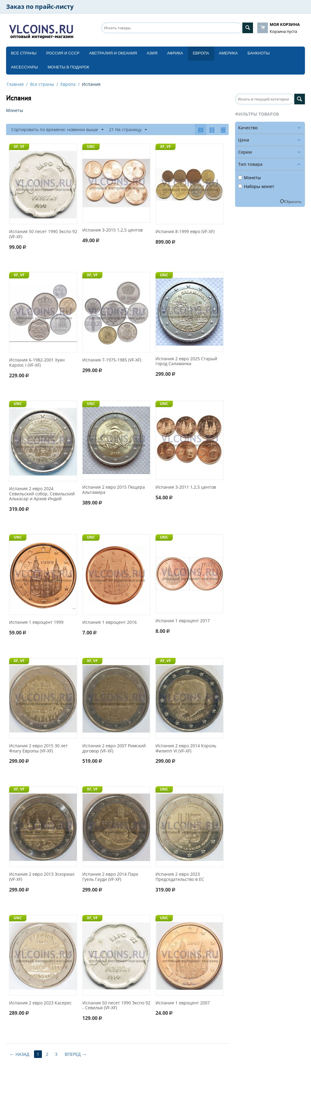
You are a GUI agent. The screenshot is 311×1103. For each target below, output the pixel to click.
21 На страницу (128, 130)
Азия (152, 53)
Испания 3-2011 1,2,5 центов (186, 487)
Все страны (23, 53)
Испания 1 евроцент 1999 (36, 622)
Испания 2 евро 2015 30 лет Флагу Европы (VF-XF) (38, 748)
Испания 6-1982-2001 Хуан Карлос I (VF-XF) (37, 363)
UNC (91, 146)
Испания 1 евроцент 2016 (109, 622)
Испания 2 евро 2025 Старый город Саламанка (186, 361)
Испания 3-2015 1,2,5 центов (112, 230)
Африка (175, 53)
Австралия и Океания (113, 53)
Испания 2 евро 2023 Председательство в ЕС (180, 877)
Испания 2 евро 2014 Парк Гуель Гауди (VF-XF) (110, 877)
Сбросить (292, 201)
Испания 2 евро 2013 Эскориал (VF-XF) (41, 877)
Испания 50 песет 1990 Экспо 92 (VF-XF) (43, 234)
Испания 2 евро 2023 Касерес (40, 1003)
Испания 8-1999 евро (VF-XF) (185, 231)
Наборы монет (256, 186)
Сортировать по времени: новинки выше (57, 130)
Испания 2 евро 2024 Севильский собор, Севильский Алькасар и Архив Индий (42, 493)
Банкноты (259, 53)
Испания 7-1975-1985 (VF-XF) (111, 360)
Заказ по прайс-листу (39, 6)
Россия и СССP (62, 53)
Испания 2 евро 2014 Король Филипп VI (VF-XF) (186, 748)
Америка (228, 53)
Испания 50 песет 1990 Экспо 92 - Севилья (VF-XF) (116, 1005)
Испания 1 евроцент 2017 (183, 620)
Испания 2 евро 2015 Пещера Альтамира (113, 490)
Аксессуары (24, 67)
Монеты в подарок (68, 67)
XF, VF (19, 146)
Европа (201, 53)
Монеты (249, 177)
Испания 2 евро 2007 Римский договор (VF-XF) (114, 748)
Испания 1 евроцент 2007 (183, 1003)
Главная (15, 84)
